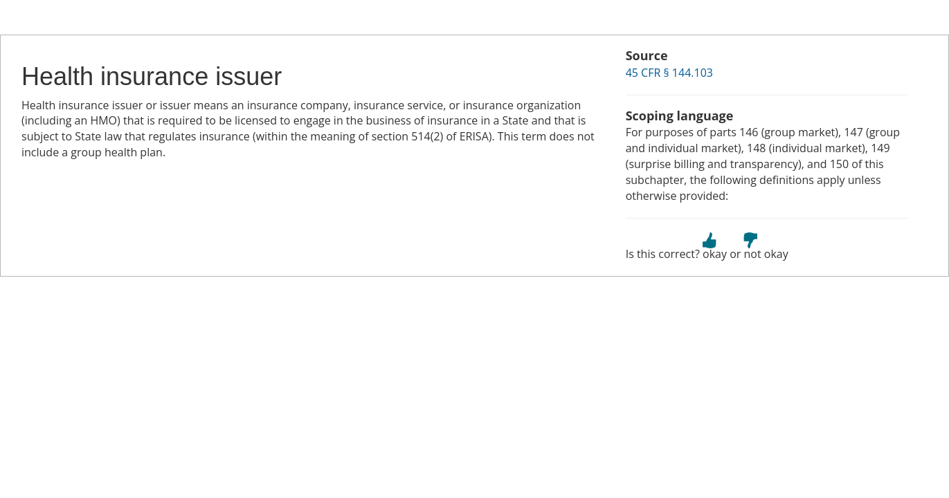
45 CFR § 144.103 (669, 72)
